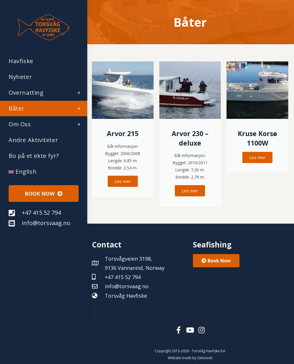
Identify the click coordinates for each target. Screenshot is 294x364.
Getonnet (204, 357)
